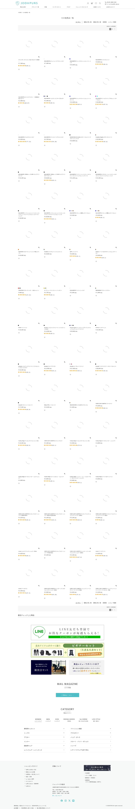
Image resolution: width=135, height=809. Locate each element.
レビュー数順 (112, 22)
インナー (27, 740)
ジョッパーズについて (82, 7)
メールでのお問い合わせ (112, 4)
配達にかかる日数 (30, 770)
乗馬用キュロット (29, 727)
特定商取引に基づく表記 (27, 806)
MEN (48, 718)
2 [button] (112, 29)
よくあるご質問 (30, 777)
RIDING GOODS (69, 718)
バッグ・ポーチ (75, 736)
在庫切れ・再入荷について (33, 773)
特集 (46, 7)
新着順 (105, 22)
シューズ (73, 744)
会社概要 (16, 806)
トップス (27, 731)
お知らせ (28, 785)
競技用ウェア (28, 744)
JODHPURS (110, 804)
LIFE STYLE (96, 718)
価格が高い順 (88, 22)
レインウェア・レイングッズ (33, 748)
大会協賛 (87, 772)
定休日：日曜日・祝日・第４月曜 (60, 792)
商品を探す (23, 7)
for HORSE (83, 718)
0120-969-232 (110, 2)
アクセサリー (75, 731)
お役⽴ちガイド (110, 7)
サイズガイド (29, 780)
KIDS (57, 718)
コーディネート (57, 7)
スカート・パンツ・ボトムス (80, 740)
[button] (114, 29)
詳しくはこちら (57, 794)
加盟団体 (97, 780)
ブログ (68, 7)
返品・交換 (29, 775)
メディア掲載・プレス (90, 774)
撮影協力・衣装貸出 (90, 776)
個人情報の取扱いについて (43, 806)
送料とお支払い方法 (31, 768)
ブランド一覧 (35, 7)
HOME (20, 12)
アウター (27, 736)
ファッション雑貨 (76, 727)
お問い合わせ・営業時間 (32, 782)
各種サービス (97, 7)
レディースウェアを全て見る (80, 748)
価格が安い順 (97, 22)
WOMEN (38, 718)
